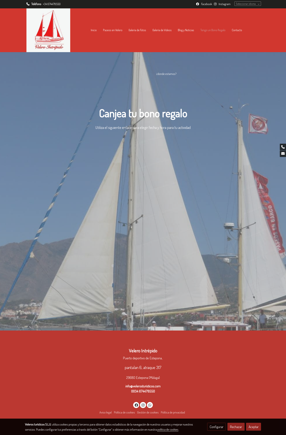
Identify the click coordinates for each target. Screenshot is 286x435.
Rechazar (236, 427)
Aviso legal (105, 412)
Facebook (206, 4)
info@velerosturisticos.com (143, 386)
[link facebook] (136, 405)
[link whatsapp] (150, 405)
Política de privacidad (173, 412)
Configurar (216, 427)
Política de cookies (124, 412)
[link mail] (283, 153)
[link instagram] (143, 405)
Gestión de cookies (148, 412)
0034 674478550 (143, 391)
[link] (48, 30)
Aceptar (254, 427)
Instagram (224, 4)
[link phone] (283, 147)
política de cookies (167, 429)
